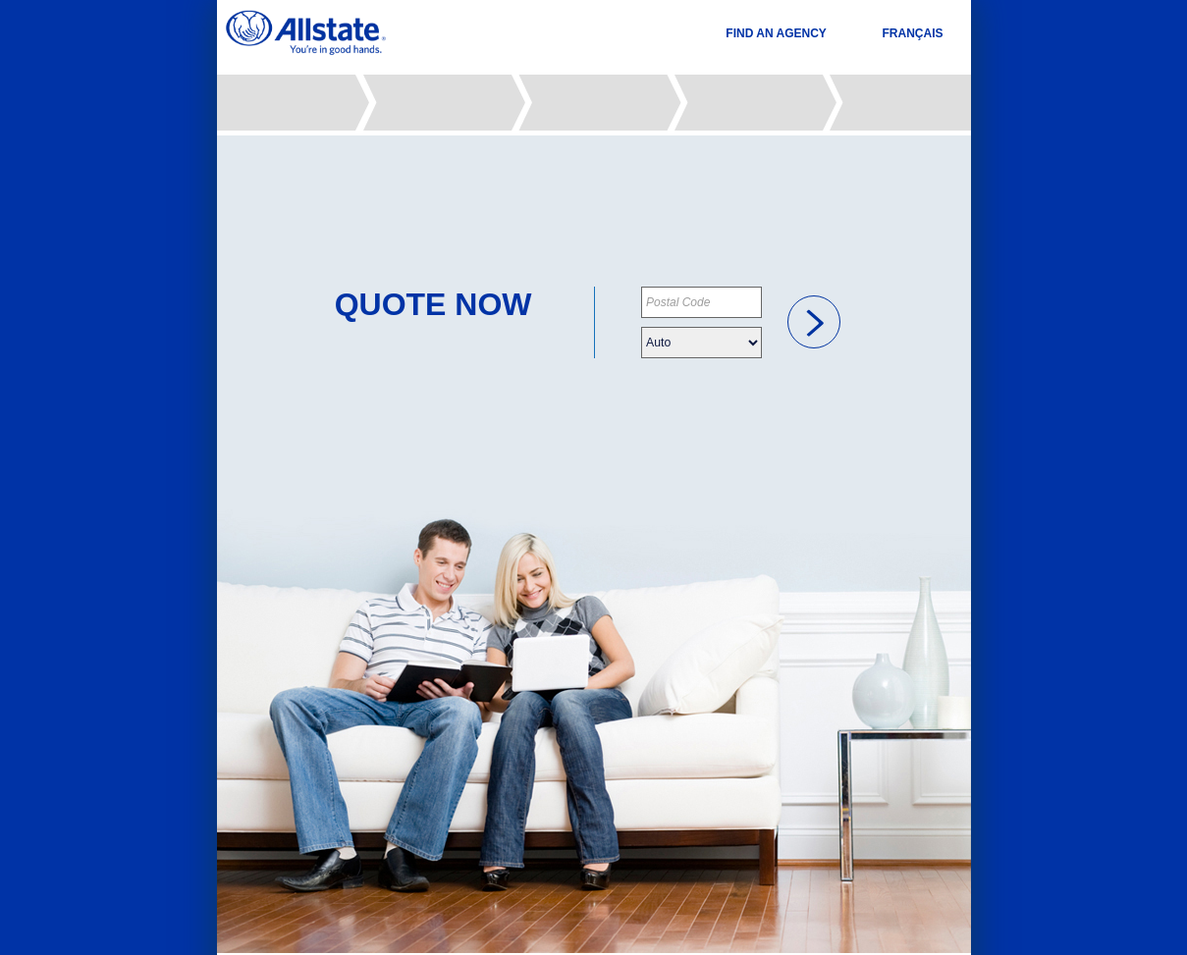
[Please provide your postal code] (701, 302)
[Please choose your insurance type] (701, 342)
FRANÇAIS (913, 33)
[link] (813, 321)
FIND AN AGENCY (776, 33)
